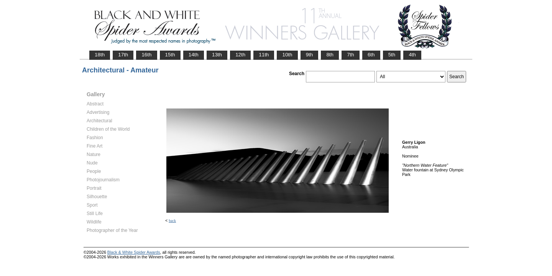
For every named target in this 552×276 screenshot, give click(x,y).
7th (350, 55)
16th (146, 55)
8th (330, 55)
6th (371, 55)
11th (264, 55)
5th (392, 55)
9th (309, 55)
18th (99, 55)
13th (217, 55)
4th (412, 55)
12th (240, 55)
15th (170, 55)
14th (193, 55)
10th (287, 55)
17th (123, 55)
